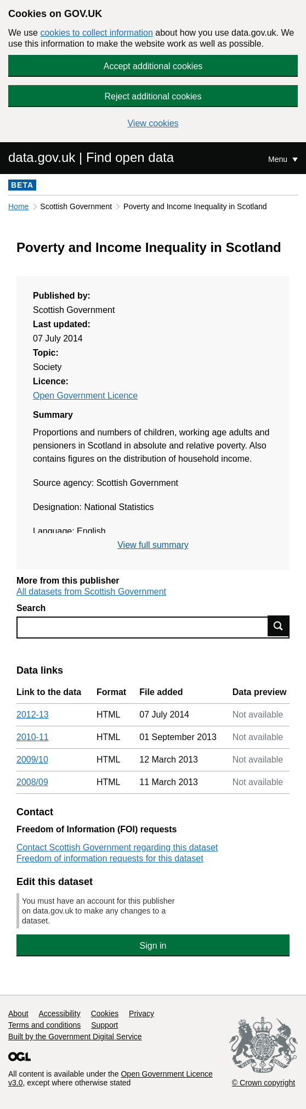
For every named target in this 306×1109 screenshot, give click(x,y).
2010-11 (32, 737)
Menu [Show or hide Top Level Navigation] (279, 159)
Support (104, 1025)
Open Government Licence (85, 395)
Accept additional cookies (153, 66)
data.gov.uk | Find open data (91, 157)
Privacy (141, 1013)
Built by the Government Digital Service (75, 1036)
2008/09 (32, 782)
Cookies (105, 1013)
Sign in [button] (153, 945)
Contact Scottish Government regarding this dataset (117, 847)
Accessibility (59, 1013)
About (18, 1013)
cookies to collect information (96, 32)
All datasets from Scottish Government (91, 591)
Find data (279, 625)
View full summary (153, 545)
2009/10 (32, 759)
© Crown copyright (263, 1082)
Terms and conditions (44, 1025)
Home (18, 206)
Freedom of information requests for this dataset (109, 858)
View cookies (152, 123)
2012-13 (32, 714)
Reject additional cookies (153, 96)
